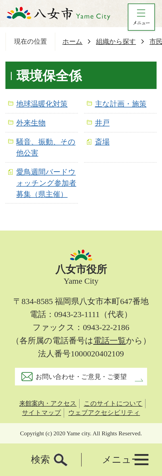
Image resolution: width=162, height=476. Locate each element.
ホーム (72, 41)
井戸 (102, 123)
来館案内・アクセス (48, 403)
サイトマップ (41, 412)
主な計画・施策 (121, 104)
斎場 (102, 142)
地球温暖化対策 (42, 104)
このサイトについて (113, 403)
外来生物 (31, 123)
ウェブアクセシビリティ (104, 412)
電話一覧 (109, 340)
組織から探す (116, 41)
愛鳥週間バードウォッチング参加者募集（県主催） (46, 183)
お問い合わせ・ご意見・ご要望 (81, 376)
